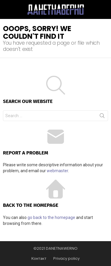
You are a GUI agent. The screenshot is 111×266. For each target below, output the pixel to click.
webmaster (57, 170)
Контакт (38, 258)
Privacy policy (66, 258)
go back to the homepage (51, 217)
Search (102, 116)
